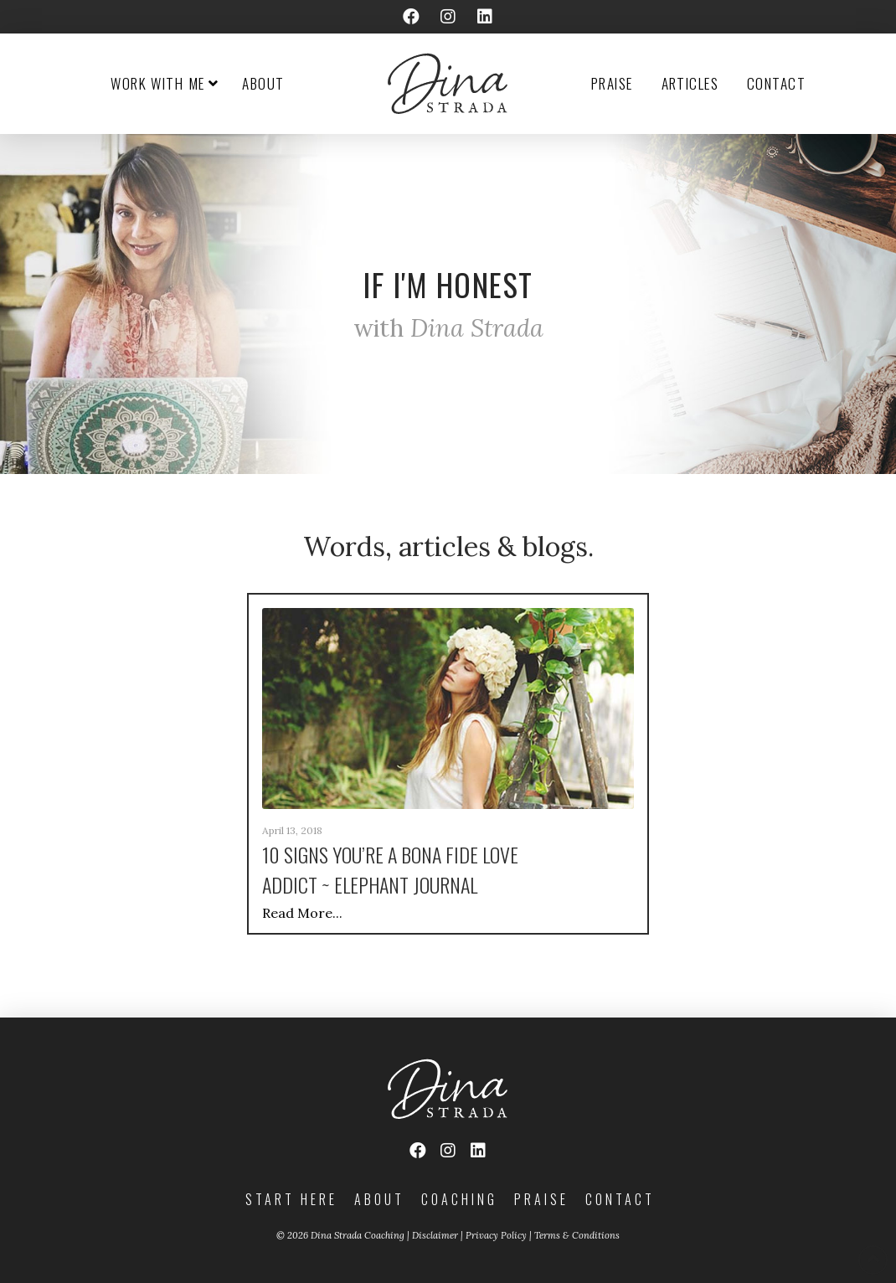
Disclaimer (435, 1235)
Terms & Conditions (577, 1235)
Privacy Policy (496, 1235)
